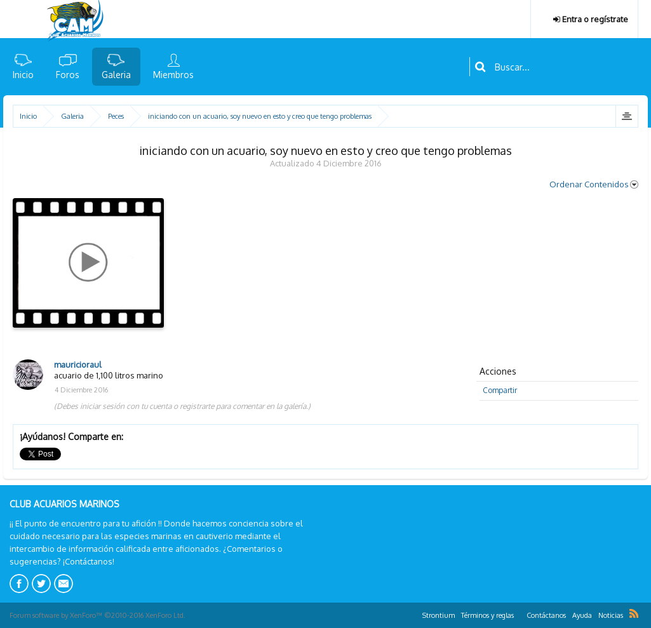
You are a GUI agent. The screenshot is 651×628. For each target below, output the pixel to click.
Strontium (438, 615)
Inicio (23, 74)
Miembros (173, 74)
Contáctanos (546, 615)
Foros (67, 74)
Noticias (610, 615)
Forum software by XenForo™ (97, 615)
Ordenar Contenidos (593, 184)
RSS (633, 613)
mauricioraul (78, 364)
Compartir (500, 390)
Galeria (116, 74)
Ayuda (582, 615)
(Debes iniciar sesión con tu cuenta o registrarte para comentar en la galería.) (182, 406)
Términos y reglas (487, 615)
